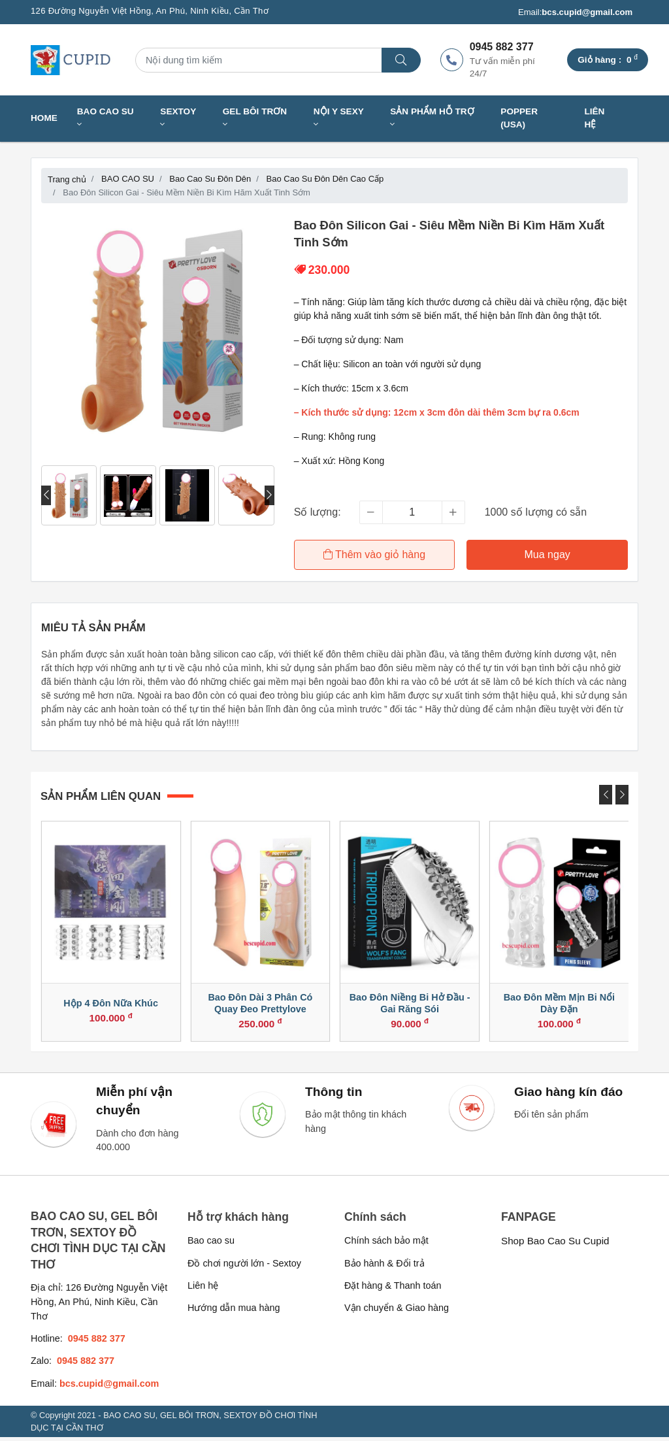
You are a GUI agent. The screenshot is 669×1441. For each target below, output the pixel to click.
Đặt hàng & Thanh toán (393, 1289)
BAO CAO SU (105, 118)
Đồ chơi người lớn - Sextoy (244, 1267)
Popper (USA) (519, 118)
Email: (575, 12)
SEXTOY (178, 118)
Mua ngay (547, 554)
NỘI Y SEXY (339, 118)
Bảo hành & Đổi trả (384, 1267)
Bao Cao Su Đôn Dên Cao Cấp (325, 179)
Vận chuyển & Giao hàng (396, 1311)
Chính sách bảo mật (386, 1244)
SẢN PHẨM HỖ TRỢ (432, 118)
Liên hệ (594, 118)
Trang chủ (67, 179)
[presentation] (46, 495)
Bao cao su (211, 1244)
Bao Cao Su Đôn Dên (210, 179)
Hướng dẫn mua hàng (234, 1311)
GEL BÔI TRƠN (255, 118)
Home (44, 118)
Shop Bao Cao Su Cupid (555, 1244)
